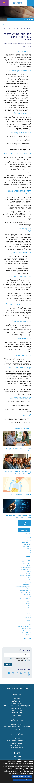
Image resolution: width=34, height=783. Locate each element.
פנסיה (29, 606)
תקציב (29, 600)
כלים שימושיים (27, 545)
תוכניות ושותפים (17, 743)
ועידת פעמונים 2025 (25, 590)
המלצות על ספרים (26, 546)
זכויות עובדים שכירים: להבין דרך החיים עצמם (17, 449)
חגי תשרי (28, 602)
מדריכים (28, 539)
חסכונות (29, 613)
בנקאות (29, 621)
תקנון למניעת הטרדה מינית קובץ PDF (17, 705)
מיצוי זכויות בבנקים (17, 747)
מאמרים (29, 537)
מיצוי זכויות (28, 583)
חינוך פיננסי (28, 588)
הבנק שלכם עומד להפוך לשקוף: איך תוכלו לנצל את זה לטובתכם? (18, 517)
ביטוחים (29, 625)
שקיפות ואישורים (17, 703)
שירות (29, 552)
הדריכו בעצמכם (26, 543)
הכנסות (29, 560)
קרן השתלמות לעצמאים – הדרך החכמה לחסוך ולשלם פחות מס (17, 472)
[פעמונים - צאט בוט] (29, 778)
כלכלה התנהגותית (26, 592)
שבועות (29, 596)
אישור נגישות (17, 715)
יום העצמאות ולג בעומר (24, 626)
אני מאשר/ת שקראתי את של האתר (19, 660)
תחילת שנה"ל (27, 564)
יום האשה (28, 634)
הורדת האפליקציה (21, 780)
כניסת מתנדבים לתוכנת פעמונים (17, 764)
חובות (29, 609)
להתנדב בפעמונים (17, 724)
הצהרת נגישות (17, 710)
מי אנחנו (17, 698)
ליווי (30, 579)
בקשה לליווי (4, 779)
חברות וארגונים (27, 573)
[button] (4, 24)
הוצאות (29, 566)
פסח (30, 623)
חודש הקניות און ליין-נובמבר (23, 587)
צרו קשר (17, 729)
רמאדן (29, 581)
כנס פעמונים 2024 (26, 568)
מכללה (12, 779)
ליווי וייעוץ (17, 738)
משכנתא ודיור (27, 571)
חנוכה (29, 607)
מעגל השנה (28, 617)
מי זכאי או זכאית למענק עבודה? (20, 494)
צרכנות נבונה (27, 594)
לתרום (4, 4)
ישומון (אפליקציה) (17, 761)
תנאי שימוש (17, 757)
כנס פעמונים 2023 (26, 562)
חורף (29, 611)
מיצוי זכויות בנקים (26, 628)
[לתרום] (4, 2)
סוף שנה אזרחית (26, 630)
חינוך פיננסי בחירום (25, 598)
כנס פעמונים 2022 (26, 632)
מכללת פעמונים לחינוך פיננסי (17, 740)
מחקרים (29, 548)
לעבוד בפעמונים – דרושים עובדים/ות (17, 726)
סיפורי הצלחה (17, 701)
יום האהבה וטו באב (26, 569)
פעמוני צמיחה (27, 585)
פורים (29, 619)
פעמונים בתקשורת (17, 708)
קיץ (30, 615)
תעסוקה (29, 577)
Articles (29, 550)
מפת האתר (17, 759)
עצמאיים (28, 604)
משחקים (29, 541)
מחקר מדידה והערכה (17, 745)
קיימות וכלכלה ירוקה (25, 575)
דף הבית (28, 28)
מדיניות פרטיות (17, 713)
